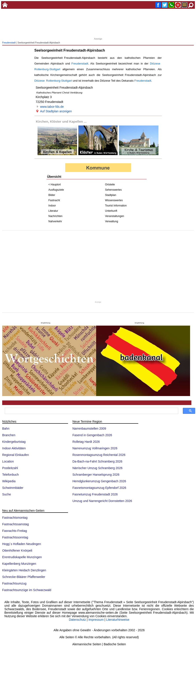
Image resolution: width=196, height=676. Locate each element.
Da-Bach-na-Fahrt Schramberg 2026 (97, 461)
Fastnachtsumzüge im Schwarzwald (26, 590)
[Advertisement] (98, 24)
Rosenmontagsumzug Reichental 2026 (98, 455)
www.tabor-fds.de (52, 106)
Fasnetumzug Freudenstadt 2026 (95, 494)
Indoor (52, 205)
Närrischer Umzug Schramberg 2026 (97, 468)
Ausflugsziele (56, 189)
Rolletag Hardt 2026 (86, 441)
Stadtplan (110, 195)
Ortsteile (110, 184)
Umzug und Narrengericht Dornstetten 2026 (102, 501)
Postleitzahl (10, 468)
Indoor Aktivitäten (14, 448)
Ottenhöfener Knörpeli (17, 550)
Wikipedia (9, 481)
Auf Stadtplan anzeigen (56, 111)
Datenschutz (77, 619)
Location (8, 461)
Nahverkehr (55, 221)
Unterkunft (111, 210)
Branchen (8, 435)
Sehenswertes (113, 189)
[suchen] (91, 411)
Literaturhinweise (117, 619)
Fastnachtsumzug (14, 583)
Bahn (5, 428)
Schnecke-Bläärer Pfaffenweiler (23, 577)
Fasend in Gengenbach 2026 (92, 435)
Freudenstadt (9, 42)
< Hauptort (55, 184)
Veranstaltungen (114, 216)
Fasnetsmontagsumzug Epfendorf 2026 (99, 488)
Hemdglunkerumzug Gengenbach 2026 (99, 481)
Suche (6, 494)
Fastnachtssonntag (15, 537)
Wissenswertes (114, 200)
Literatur (53, 210)
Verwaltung (111, 221)
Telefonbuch (10, 474)
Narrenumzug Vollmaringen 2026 (94, 448)
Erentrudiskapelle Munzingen (22, 557)
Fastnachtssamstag (15, 524)
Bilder (52, 195)
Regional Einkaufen (15, 455)
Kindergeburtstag (14, 441)
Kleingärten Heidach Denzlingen (24, 570)
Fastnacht (54, 200)
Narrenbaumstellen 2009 (89, 428)
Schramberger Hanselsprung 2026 (95, 474)
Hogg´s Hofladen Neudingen (21, 544)
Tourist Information (116, 205)
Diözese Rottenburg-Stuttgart (53, 80)
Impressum (96, 619)
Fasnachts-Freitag (14, 531)
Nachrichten (56, 216)
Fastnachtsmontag (14, 517)
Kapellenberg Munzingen (19, 563)
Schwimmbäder (12, 488)
